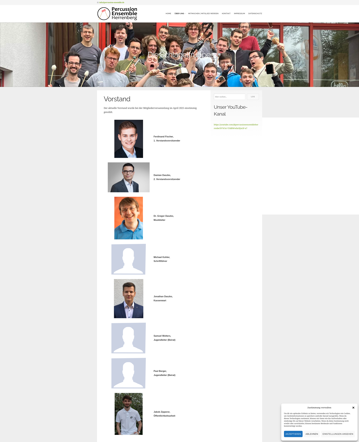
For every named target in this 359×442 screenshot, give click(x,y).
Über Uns (179, 13)
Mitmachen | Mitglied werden (203, 13)
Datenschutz (255, 13)
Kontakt (226, 13)
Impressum (239, 13)
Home (168, 13)
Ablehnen (312, 434)
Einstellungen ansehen (338, 434)
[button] (353, 407)
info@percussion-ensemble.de (111, 2)
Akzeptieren (293, 434)
